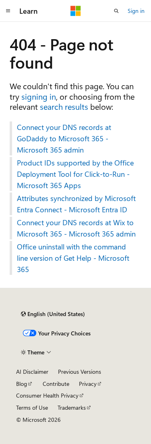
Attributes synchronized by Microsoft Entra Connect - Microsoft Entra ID (76, 203)
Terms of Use (32, 407)
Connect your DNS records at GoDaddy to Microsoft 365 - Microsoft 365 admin (64, 138)
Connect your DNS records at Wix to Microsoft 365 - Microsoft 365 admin (76, 228)
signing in (38, 96)
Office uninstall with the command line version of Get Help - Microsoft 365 (73, 258)
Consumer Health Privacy (47, 395)
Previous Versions (79, 371)
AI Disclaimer (32, 371)
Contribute (56, 383)
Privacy (88, 383)
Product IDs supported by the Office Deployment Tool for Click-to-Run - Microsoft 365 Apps (75, 174)
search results (64, 106)
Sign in (136, 11)
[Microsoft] (75, 11)
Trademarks (72, 407)
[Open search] (116, 11)
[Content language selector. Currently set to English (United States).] (53, 314)
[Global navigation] (8, 11)
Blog (21, 383)
